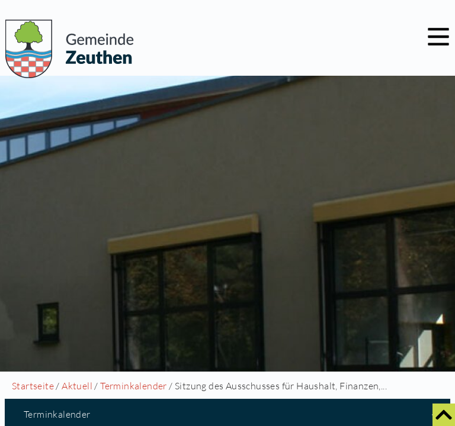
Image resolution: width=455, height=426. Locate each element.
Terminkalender (133, 386)
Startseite (33, 386)
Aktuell (77, 386)
